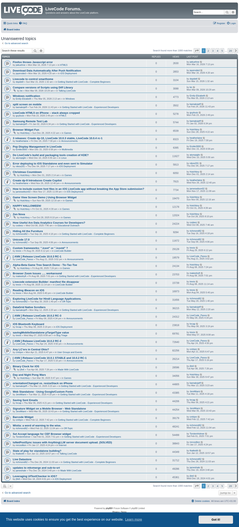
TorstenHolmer (23, 436)
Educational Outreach (69, 225)
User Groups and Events (69, 352)
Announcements (69, 141)
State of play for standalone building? (37, 450)
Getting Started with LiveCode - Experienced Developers (90, 107)
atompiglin (21, 158)
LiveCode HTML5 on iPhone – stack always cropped (46, 112)
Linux (64, 158)
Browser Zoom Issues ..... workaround (37, 273)
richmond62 (22, 234)
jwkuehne (20, 65)
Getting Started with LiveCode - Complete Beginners (84, 82)
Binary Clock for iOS (26, 366)
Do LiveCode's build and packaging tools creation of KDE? (51, 155)
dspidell (19, 82)
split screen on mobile (27, 104)
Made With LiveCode (68, 369)
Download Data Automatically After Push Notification (47, 70)
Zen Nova (19, 214)
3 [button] (213, 51)
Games (67, 133)
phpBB (109, 508)
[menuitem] (23, 23)
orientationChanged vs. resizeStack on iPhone (43, 383)
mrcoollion (21, 445)
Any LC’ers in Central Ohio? (31, 349)
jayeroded (21, 73)
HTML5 (63, 65)
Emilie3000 (21, 149)
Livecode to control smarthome (33, 79)
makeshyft (21, 276)
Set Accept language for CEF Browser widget (42, 433)
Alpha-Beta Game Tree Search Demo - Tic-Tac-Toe (45, 264)
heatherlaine (22, 141)
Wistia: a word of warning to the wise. (37, 425)
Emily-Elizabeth (24, 98)
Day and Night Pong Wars (29, 374)
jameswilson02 (23, 191)
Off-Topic (66, 301)
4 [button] (217, 51)
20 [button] (230, 51)
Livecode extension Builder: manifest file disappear (46, 281)
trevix (18, 251)
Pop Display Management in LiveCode (37, 146)
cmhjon (19, 352)
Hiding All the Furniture (28, 231)
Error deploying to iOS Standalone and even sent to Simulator (53, 163)
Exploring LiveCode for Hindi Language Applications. (47, 298)
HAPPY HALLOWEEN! (27, 205)
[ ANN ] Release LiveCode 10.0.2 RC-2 (37, 341)
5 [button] (222, 51)
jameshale (21, 470)
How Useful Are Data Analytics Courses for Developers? (49, 222)
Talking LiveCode (67, 90)
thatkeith (20, 453)
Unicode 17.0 (21, 239)
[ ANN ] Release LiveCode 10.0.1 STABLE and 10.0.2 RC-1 (50, 357)
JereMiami (21, 394)
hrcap (19, 327)
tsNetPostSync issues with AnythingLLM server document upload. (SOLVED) (62, 442)
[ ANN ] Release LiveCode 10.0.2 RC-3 (37, 315)
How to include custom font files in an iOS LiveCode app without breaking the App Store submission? (78, 188)
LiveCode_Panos (24, 259)
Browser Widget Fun (26, 129)
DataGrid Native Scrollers (29, 307)
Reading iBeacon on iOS (28, 290)
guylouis (20, 115)
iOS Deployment (68, 73)
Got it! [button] (216, 519)
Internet (62, 445)
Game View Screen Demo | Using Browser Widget (45, 197)
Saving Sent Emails (25, 400)
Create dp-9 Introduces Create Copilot (37, 180)
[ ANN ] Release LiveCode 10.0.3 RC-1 (37, 256)
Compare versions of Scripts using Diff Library (43, 87)
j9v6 (22, 369)
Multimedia (67, 149)
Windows (70, 98)
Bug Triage (61, 335)
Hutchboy (25, 133)
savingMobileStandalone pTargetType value (41, 332)
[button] (197, 50)
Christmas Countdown (27, 172)
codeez (19, 225)
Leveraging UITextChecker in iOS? (35, 476)
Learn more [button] (133, 519)
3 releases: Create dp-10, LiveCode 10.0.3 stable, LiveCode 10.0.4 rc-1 (57, 138)
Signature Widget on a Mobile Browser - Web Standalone (49, 408)
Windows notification (26, 95)
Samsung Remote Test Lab (30, 121)
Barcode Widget (23, 417)
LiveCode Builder (62, 251)
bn (21, 90)
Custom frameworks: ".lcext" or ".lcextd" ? (40, 248)
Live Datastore (22, 459)
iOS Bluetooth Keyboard (28, 324)
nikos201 (20, 166)
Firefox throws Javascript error (33, 62)
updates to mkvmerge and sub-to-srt (36, 467)
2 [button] (208, 51)
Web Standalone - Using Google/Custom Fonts (43, 391)
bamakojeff (21, 107)
